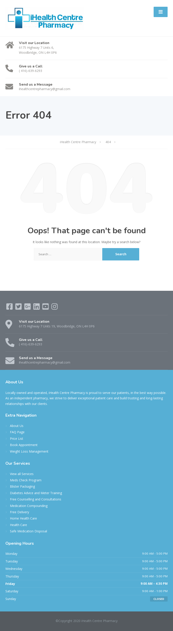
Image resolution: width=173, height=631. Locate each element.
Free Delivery (19, 512)
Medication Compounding (29, 506)
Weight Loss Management (29, 451)
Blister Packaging (22, 486)
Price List (16, 438)
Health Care (18, 525)
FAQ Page (17, 432)
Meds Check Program (25, 480)
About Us (16, 426)
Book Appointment (24, 445)
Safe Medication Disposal (28, 531)
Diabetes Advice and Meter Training (36, 493)
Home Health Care (23, 518)
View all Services (22, 474)
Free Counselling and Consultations (35, 499)
